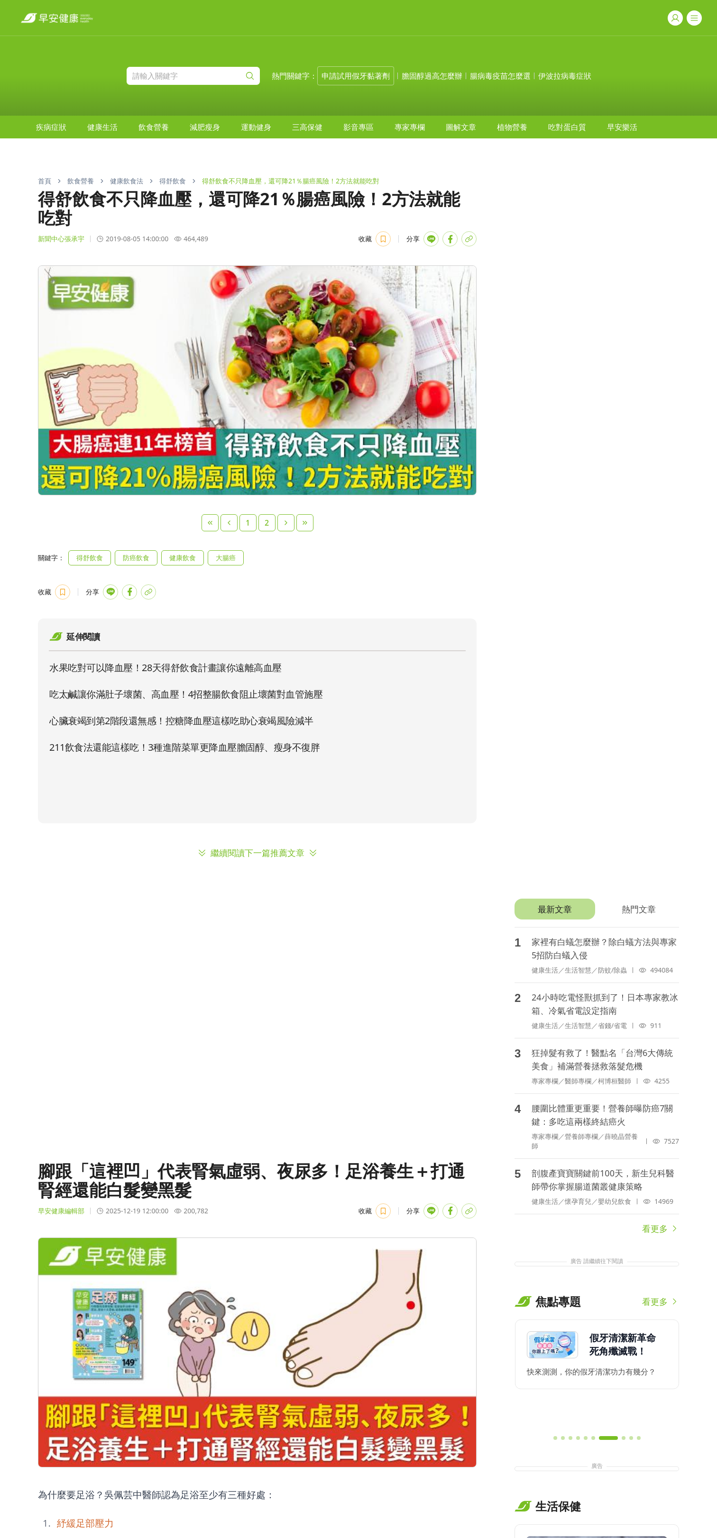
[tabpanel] (597, 1081)
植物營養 (512, 127)
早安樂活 (622, 127)
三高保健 (307, 127)
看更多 (660, 1228)
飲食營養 (153, 127)
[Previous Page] (229, 522)
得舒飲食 (172, 180)
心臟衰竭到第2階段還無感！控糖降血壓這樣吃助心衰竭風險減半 (181, 720)
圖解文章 (461, 127)
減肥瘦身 (205, 127)
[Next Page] (285, 522)
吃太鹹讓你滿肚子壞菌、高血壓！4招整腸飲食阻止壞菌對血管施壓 (185, 694)
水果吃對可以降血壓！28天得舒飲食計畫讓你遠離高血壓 (165, 667)
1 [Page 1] (248, 523)
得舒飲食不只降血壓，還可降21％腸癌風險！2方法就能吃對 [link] (290, 180)
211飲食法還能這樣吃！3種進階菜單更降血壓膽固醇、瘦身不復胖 (184, 747)
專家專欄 (410, 127)
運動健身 (256, 127)
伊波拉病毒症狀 (564, 76)
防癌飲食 (136, 557)
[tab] (555, 909)
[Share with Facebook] (450, 238)
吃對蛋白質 (567, 127)
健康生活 (102, 127)
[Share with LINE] (431, 238)
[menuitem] (51, 127)
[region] (597, 1373)
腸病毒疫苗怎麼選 (500, 76)
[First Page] (210, 522)
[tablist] (597, 909)
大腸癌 (226, 557)
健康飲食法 (126, 180)
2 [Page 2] (267, 523)
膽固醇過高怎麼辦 (432, 76)
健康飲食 (182, 557)
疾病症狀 (51, 127)
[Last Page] (304, 522)
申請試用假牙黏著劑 (356, 76)
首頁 (44, 180)
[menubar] (337, 127)
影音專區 (358, 127)
